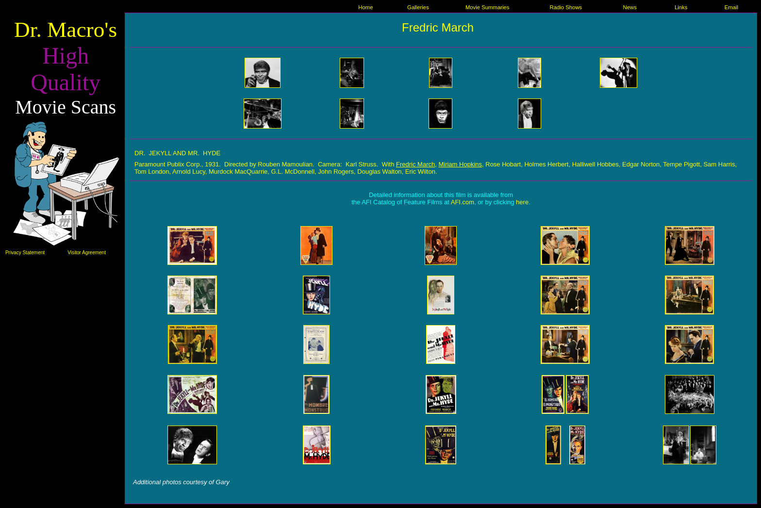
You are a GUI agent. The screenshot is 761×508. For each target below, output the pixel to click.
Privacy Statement (25, 252)
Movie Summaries (487, 7)
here (522, 202)
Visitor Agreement (86, 252)
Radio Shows (565, 7)
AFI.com (462, 202)
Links (681, 7)
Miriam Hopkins (460, 164)
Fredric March (438, 27)
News (629, 7)
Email (731, 7)
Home (365, 7)
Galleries (418, 7)
